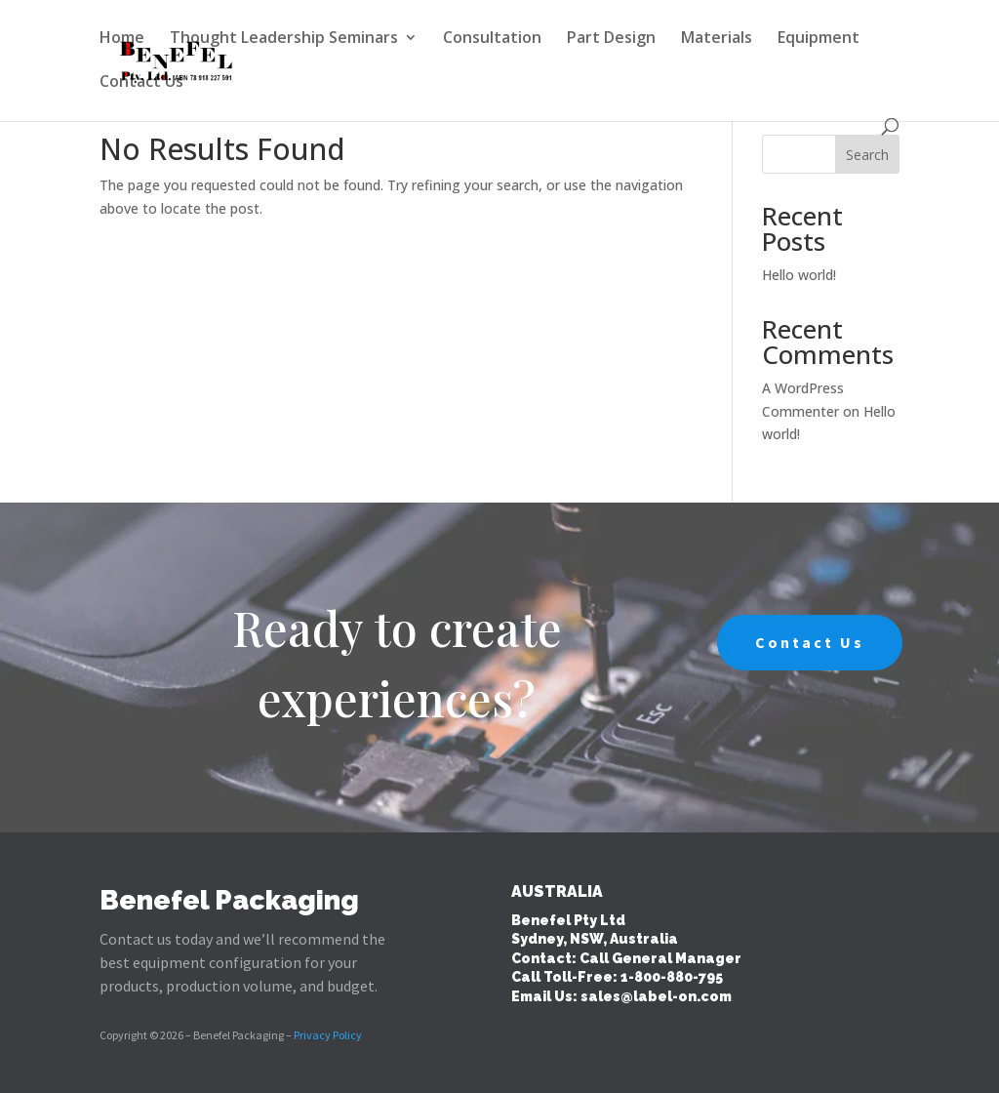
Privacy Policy (328, 1035)
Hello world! (799, 274)
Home (122, 39)
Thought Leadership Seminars (284, 39)
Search (867, 154)
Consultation (492, 39)
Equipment (818, 39)
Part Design (611, 39)
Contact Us (141, 83)
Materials (716, 39)
